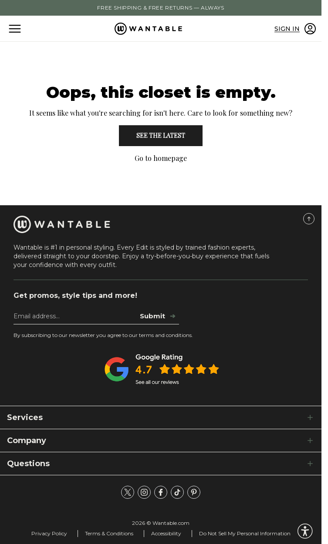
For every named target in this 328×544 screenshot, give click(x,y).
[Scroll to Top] (308, 218)
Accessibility (166, 533)
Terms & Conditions (109, 533)
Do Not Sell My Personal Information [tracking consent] (245, 533)
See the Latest (160, 135)
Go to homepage (161, 158)
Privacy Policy (49, 533)
